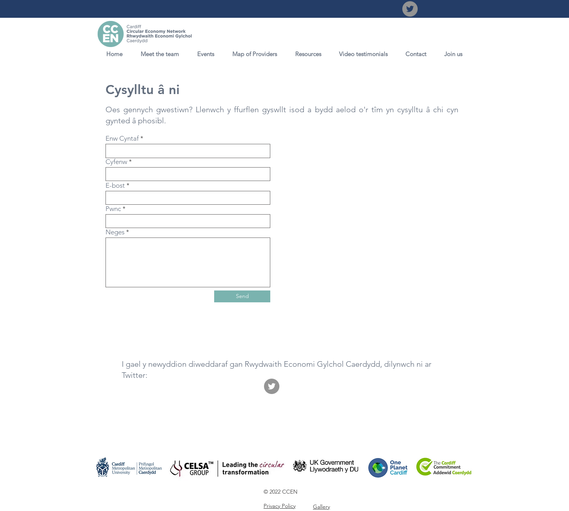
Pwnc (113, 209)
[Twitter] (410, 9)
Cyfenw (116, 161)
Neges (115, 232)
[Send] (242, 296)
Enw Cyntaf (122, 138)
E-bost (115, 185)
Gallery (321, 506)
